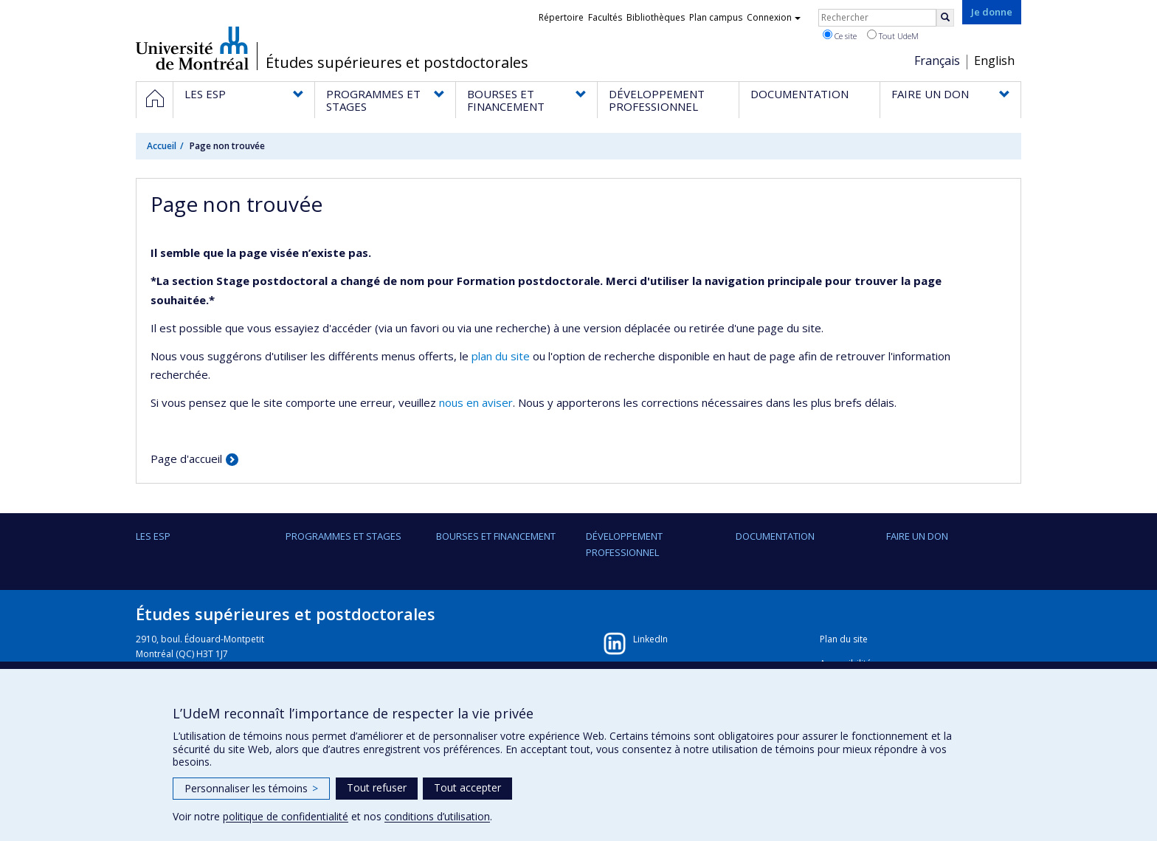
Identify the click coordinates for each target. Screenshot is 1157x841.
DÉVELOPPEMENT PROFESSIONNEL (624, 544)
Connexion (774, 17)
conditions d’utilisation (437, 816)
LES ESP (153, 536)
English (994, 60)
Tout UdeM (893, 35)
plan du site (501, 356)
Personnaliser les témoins (251, 788)
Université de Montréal (192, 48)
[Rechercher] (945, 18)
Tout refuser (377, 787)
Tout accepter (467, 787)
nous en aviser (476, 402)
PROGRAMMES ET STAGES (343, 536)
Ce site (840, 35)
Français (937, 60)
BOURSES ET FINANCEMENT (496, 536)
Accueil (161, 146)
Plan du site (844, 639)
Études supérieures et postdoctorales (397, 62)
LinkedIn (650, 639)
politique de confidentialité (285, 816)
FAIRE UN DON (917, 536)
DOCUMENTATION (775, 536)
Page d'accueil (186, 458)
